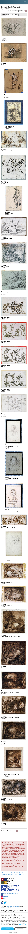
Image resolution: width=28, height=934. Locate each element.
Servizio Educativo (6, 895)
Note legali (3, 909)
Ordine (9, 10)
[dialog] (14, 923)
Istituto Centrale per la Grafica (8, 873)
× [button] (26, 914)
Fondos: (4, 14)
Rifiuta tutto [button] (20, 928)
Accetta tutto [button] (7, 928)
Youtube (4, 898)
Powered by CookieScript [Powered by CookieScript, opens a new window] (14, 932)
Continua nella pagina (6, 830)
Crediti (20, 874)
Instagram (4, 896)
